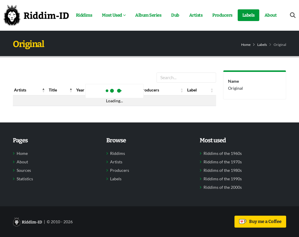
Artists (196, 15)
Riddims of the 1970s (223, 162)
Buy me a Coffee (260, 221)
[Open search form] (292, 15)
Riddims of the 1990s (223, 179)
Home (246, 44)
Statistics (25, 179)
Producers (222, 15)
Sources (24, 170)
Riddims (84, 15)
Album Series (148, 15)
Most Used (112, 15)
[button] (43, 90)
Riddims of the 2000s (223, 187)
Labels (248, 15)
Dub (175, 15)
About (271, 15)
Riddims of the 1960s (223, 153)
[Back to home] (36, 15)
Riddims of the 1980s (223, 170)
